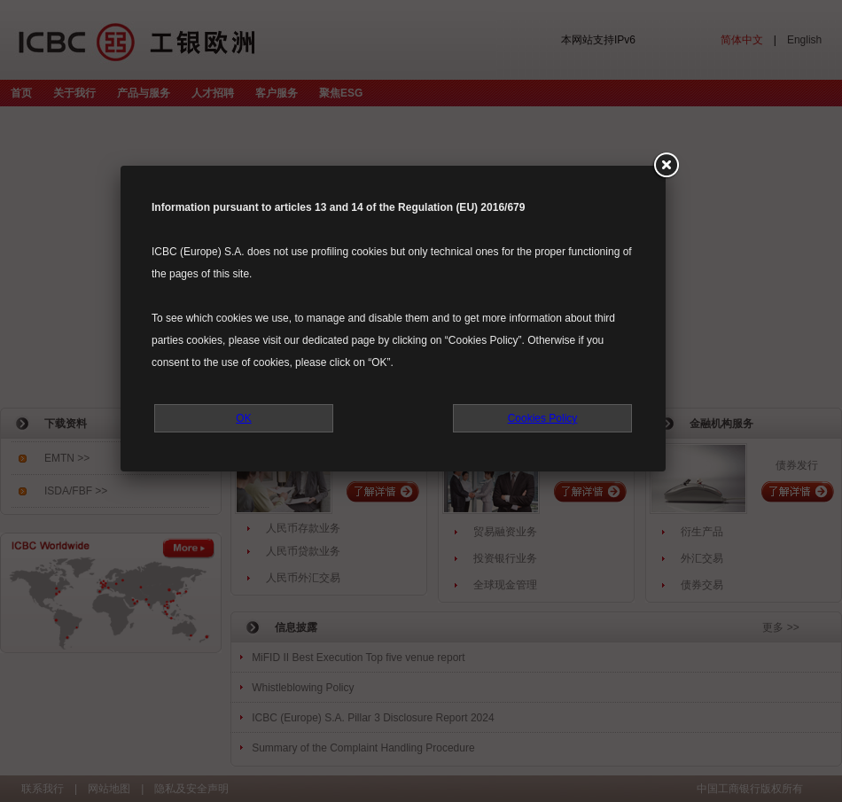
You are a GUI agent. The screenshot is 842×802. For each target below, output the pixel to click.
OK (243, 418)
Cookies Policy (543, 418)
